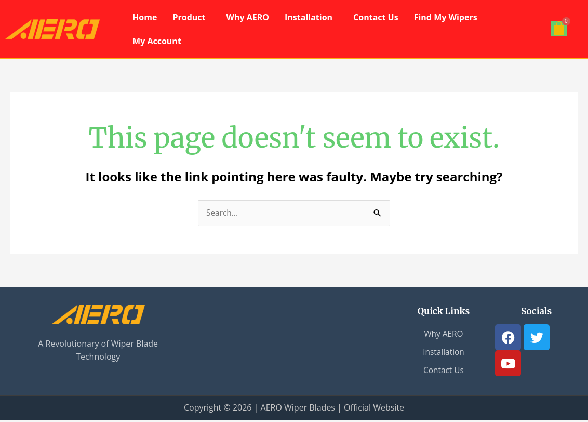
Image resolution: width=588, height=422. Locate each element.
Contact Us (375, 17)
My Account (156, 41)
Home (144, 17)
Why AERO (247, 17)
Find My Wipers (445, 17)
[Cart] (559, 28)
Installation (308, 17)
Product (188, 17)
